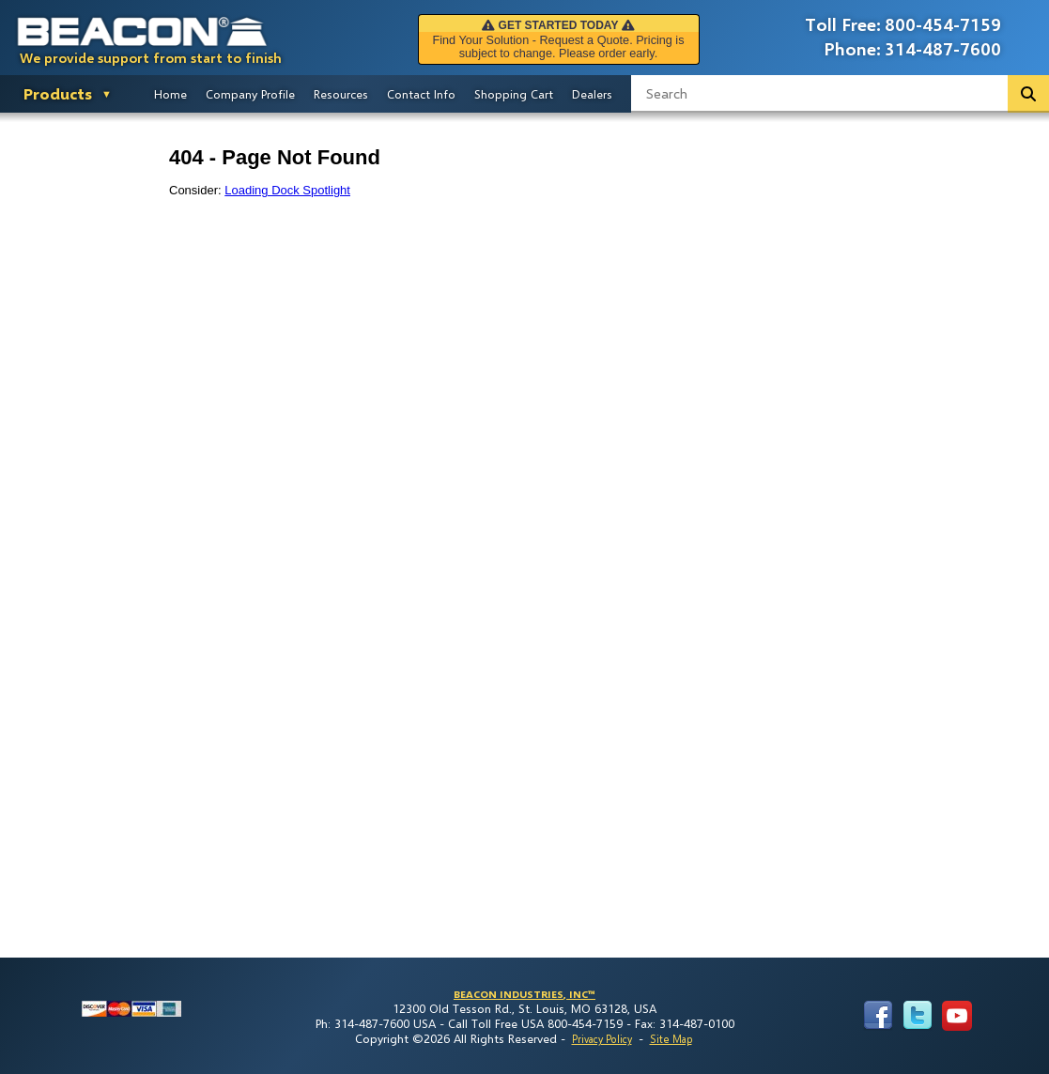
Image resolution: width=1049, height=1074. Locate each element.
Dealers (592, 93)
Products (57, 93)
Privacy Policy (602, 1039)
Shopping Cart (513, 93)
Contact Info (421, 93)
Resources (341, 93)
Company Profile (250, 93)
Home (170, 93)
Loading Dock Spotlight (287, 190)
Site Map (671, 1039)
